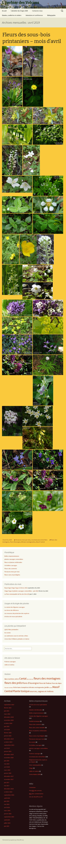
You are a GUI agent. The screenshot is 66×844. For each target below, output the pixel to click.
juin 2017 (6, 782)
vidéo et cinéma (9, 665)
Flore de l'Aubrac (45, 683)
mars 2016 (7, 810)
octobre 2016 (8, 792)
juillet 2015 (7, 823)
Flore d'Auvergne (15, 542)
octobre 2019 (8, 742)
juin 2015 (6, 826)
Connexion (32, 787)
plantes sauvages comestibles (13, 559)
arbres (17, 679)
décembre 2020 (9, 717)
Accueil (4, 11)
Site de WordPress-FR (36, 797)
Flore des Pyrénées (8, 687)
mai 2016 (6, 804)
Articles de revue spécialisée (13, 616)
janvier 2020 (7, 736)
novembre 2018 (8, 757)
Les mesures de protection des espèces (16, 613)
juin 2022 (6, 711)
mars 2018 (7, 770)
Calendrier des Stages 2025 (19, 11)
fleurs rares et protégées (12, 575)
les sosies (7, 633)
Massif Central (40, 542)
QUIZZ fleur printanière (11, 629)
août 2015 (7, 820)
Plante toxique (21, 691)
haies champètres (23, 687)
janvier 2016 (7, 814)
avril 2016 (7, 807)
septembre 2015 (9, 817)
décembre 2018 (9, 754)
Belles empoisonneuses (11, 556)
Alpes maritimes (9, 679)
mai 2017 (6, 786)
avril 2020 (7, 729)
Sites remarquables (35, 765)
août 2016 (7, 798)
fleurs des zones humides (37, 727)
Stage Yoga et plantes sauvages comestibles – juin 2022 (21, 591)
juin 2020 (6, 726)
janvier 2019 (7, 751)
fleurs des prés (13, 683)
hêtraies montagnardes (28, 542)
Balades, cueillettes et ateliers (11, 15)
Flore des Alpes (57, 683)
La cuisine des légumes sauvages (14, 607)
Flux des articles (35, 791)
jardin (46, 687)
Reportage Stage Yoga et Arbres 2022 (15, 588)
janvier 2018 (7, 773)
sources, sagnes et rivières (41, 691)
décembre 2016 (9, 789)
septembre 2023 (9, 705)
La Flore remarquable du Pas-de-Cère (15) (16, 594)
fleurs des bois (30, 679)
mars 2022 (7, 714)
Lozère (50, 687)
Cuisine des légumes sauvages (38, 716)
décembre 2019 (9, 739)
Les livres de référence (11, 610)
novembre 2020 (8, 720)
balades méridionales (35, 710)
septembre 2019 (9, 745)
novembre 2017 (8, 779)
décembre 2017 (9, 776)
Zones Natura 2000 (34, 774)
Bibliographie (51, 15)
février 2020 (7, 733)
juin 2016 (6, 801)
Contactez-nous (37, 11)
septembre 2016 (9, 795)
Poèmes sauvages (10, 662)
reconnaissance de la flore (39, 540)
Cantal (22, 678)
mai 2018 (6, 764)
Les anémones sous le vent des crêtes (16, 636)
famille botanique (34, 721)
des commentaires (36, 794)
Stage (31, 768)
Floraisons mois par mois (23, 540)
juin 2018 (6, 761)
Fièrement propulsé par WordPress (13, 840)
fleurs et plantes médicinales (13, 562)
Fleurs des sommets (10, 568)
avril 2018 (7, 767)
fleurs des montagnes (47, 678)
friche (15, 687)
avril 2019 (7, 748)
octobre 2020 (8, 723)
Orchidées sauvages (10, 565)
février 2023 (7, 708)
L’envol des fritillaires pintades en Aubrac (16, 639)
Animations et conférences (34, 15)
